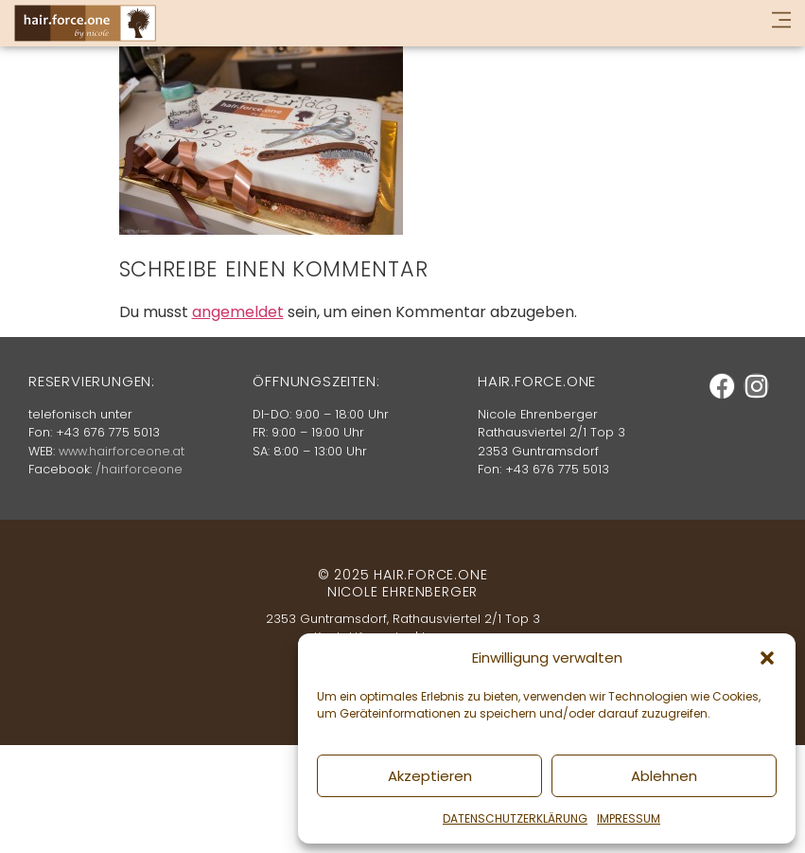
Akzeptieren (430, 776)
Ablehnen (664, 776)
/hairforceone (139, 469)
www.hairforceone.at (121, 451)
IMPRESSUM (628, 818)
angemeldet (238, 312)
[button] (767, 658)
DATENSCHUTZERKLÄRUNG (515, 818)
